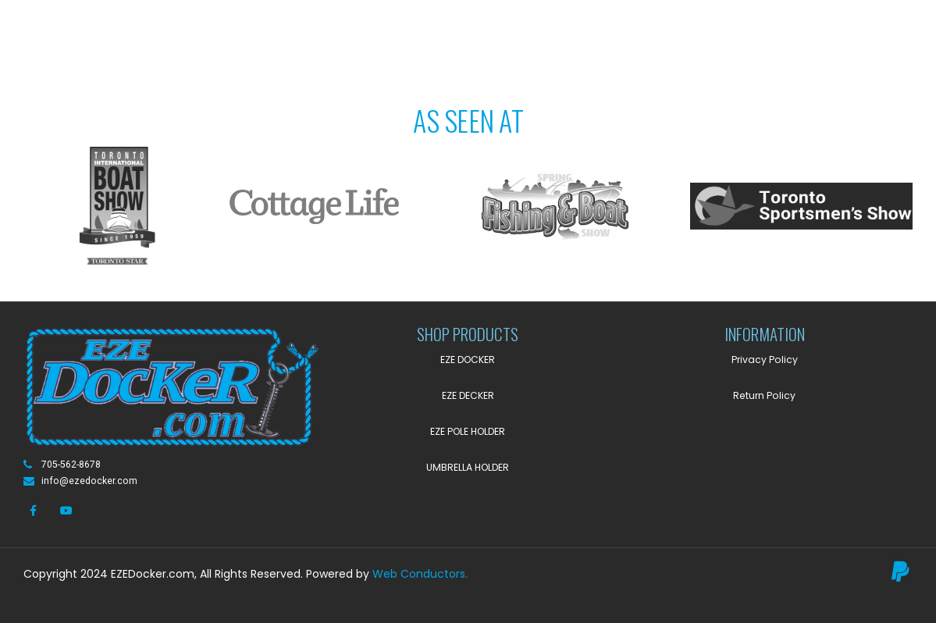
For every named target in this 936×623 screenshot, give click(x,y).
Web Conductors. (420, 574)
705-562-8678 (71, 464)
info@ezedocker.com (89, 480)
